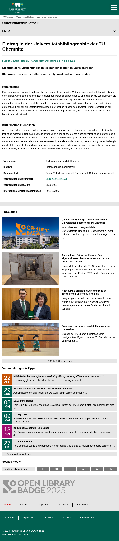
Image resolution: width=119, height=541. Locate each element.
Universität (63, 504)
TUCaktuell (9, 212)
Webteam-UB (9, 534)
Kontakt (23, 504)
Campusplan (43, 504)
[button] (110, 7)
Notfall (7, 504)
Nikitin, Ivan (68, 61)
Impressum (28, 517)
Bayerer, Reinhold (50, 61)
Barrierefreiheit (87, 517)
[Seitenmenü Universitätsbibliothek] (59, 31)
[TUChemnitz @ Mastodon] (97, 469)
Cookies (67, 517)
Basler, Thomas (29, 61)
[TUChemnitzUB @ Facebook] (43, 469)
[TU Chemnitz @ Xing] (83, 469)
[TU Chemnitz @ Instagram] (56, 469)
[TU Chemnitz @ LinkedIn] (70, 469)
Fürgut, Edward (10, 61)
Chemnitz (81, 504)
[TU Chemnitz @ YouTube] (110, 469)
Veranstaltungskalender (19, 454)
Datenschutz (48, 517)
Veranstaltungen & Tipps (18, 368)
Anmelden (9, 517)
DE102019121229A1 (56, 179)
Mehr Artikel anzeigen (61, 361)
